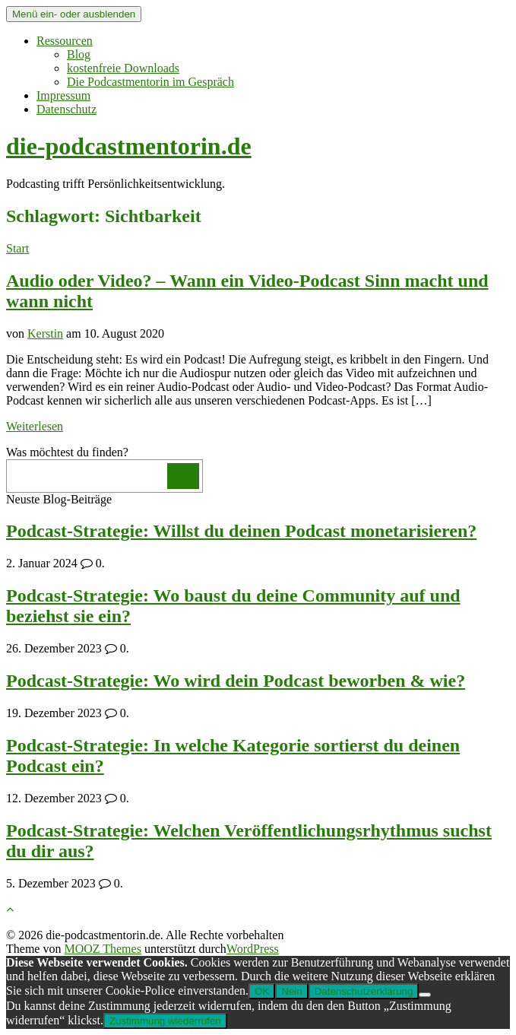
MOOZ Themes (102, 948)
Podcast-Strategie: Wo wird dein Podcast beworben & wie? (235, 681)
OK (262, 991)
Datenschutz (66, 109)
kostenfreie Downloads (123, 68)
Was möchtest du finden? (67, 452)
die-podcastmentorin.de (129, 146)
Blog (78, 54)
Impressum (63, 95)
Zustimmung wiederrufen (165, 1021)
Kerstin (45, 333)
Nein (291, 991)
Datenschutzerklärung (364, 991)
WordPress (252, 948)
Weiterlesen (34, 426)
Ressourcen (64, 40)
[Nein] (425, 994)
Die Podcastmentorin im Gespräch (150, 81)
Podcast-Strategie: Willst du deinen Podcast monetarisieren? (241, 531)
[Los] (183, 476)
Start (17, 248)
